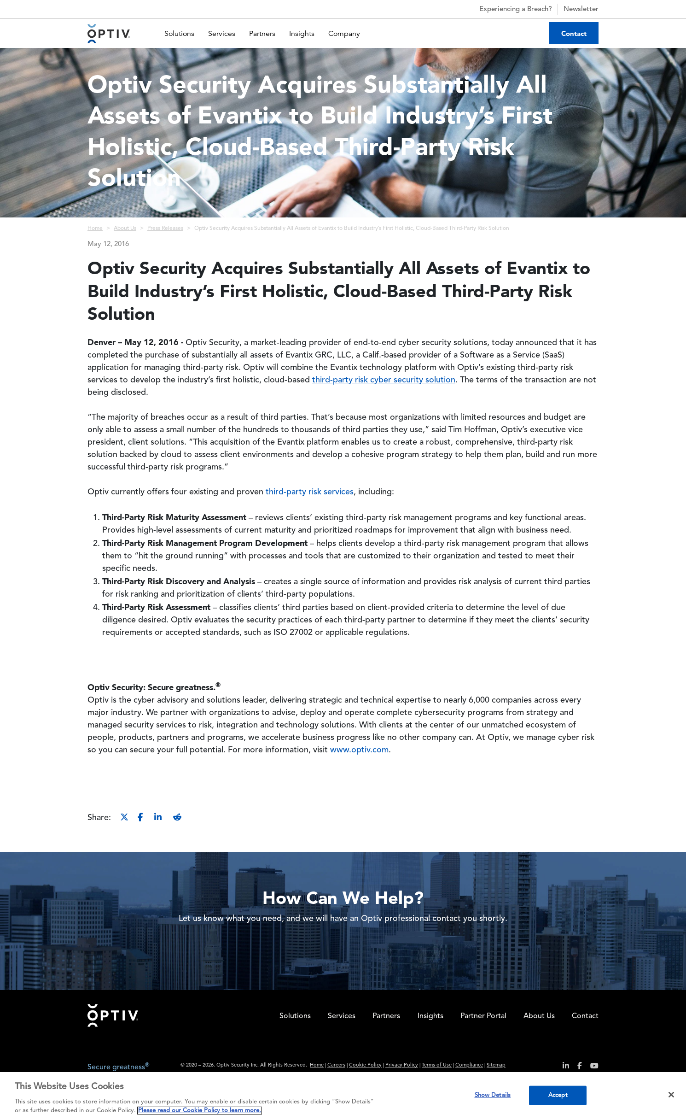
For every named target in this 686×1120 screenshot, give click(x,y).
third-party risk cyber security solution (383, 380)
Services (221, 33)
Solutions (179, 33)
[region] (343, 1096)
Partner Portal (483, 1016)
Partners (262, 33)
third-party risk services (310, 492)
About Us (125, 228)
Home (95, 228)
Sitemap (496, 1065)
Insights (301, 33)
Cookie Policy (365, 1065)
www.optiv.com (359, 750)
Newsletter (581, 9)
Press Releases (165, 228)
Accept (558, 1095)
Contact (574, 33)
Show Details (493, 1095)
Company (344, 33)
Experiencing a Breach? (507, 9)
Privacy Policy (401, 1065)
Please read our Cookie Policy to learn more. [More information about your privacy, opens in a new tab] (199, 1111)
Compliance (469, 1065)
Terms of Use (437, 1065)
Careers (336, 1065)
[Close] (671, 1095)
